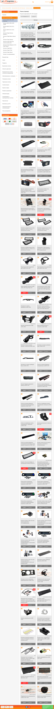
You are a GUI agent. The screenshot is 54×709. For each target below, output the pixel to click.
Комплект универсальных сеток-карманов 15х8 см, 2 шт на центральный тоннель (28, 229)
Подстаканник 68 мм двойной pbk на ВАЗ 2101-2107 (27, 267)
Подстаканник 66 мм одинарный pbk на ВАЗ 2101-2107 (44, 267)
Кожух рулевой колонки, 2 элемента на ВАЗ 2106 (43, 326)
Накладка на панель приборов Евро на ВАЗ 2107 (43, 345)
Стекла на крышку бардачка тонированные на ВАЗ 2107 (43, 365)
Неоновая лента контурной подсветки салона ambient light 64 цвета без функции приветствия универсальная (27, 659)
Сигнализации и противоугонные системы (7, 97)
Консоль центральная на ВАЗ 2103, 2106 (27, 326)
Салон (3, 60)
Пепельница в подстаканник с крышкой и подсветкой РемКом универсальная (44, 210)
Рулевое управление (6, 90)
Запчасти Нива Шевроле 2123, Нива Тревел (9, 45)
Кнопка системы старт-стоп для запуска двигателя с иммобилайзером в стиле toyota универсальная (44, 522)
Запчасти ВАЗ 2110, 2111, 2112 (8, 27)
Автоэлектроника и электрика (8, 76)
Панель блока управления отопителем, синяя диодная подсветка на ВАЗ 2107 (27, 483)
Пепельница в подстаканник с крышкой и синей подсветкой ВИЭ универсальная (43, 249)
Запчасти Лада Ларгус (8, 52)
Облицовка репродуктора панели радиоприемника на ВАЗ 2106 (44, 678)
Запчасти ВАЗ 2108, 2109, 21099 (8, 24)
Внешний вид (5, 57)
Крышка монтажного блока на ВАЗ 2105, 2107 (27, 677)
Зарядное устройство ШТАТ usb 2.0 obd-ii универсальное (27, 72)
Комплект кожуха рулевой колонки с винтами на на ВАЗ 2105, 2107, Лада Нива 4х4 (43, 307)
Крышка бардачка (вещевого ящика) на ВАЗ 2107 (27, 384)
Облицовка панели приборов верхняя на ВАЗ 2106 (43, 560)
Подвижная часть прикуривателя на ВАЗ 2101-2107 (28, 697)
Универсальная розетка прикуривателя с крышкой (26, 53)
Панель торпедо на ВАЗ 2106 (43, 32)
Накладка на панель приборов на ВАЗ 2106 (26, 306)
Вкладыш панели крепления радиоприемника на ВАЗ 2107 (27, 579)
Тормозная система (6, 82)
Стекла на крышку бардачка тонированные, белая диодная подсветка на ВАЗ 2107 (27, 405)
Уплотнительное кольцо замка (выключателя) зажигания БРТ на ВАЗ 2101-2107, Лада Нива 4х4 (43, 288)
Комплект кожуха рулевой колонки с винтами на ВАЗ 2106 (28, 345)
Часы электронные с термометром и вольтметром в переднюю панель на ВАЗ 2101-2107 (28, 112)
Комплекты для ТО (6, 103)
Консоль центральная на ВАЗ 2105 (27, 618)
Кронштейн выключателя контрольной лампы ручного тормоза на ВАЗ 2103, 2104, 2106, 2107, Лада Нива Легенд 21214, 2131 (43, 464)
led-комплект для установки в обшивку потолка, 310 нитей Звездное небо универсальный (44, 619)
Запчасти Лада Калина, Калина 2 (8, 33)
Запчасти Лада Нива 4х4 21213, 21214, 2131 (8, 42)
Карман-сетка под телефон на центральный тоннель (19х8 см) (27, 462)
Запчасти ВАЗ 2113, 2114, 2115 (8, 30)
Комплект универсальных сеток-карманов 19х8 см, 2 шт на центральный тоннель (44, 229)
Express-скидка (5, 87)
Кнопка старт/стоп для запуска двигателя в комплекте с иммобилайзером (44, 444)
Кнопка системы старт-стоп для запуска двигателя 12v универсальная (27, 522)
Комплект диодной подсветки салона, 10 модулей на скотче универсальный (27, 639)
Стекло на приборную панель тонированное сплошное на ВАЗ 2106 (44, 405)
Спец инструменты (6, 110)
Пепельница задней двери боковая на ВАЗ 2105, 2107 (27, 131)
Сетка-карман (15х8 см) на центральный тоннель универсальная (43, 190)
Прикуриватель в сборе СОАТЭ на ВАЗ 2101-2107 (43, 150)
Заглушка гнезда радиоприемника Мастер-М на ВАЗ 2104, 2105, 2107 (43, 600)
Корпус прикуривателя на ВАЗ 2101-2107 (43, 657)
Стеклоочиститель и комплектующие (6, 107)
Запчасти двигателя (6, 69)
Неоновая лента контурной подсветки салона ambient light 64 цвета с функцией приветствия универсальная (28, 600)
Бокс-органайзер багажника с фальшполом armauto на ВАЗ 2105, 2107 (27, 171)
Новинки (4, 14)
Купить (30, 39)
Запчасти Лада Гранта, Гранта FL (9, 37)
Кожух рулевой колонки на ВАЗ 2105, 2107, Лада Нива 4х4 (27, 287)
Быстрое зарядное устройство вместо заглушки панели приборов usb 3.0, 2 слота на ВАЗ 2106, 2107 (28, 190)
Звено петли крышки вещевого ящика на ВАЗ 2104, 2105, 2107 (27, 92)
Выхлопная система (6, 66)
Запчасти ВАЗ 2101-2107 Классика (8, 20)
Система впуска (5, 84)
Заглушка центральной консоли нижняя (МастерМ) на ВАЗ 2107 (44, 92)
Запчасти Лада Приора (8, 39)
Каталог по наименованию (9, 54)
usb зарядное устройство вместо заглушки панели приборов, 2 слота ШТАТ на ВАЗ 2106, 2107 (44, 171)
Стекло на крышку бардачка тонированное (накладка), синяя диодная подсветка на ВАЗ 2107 (28, 444)
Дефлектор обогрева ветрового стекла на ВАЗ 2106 (44, 697)
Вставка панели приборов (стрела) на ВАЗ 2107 (42, 72)
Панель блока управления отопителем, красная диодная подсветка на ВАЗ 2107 (43, 483)
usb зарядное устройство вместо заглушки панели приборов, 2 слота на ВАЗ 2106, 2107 (44, 131)
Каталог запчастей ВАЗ (7, 17)
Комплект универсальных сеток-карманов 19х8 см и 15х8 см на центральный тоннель (28, 249)
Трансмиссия (5, 100)
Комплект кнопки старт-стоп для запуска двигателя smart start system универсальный (44, 502)
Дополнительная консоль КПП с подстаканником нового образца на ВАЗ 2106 (28, 210)
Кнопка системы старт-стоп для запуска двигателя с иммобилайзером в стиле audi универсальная (27, 561)
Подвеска (4, 63)
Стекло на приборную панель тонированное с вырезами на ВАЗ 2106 (27, 424)
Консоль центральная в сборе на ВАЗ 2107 (44, 423)
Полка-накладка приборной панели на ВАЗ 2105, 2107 (27, 150)
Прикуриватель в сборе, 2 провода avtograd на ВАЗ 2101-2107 (44, 112)
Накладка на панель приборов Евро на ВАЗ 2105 (27, 365)
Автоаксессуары (5, 93)
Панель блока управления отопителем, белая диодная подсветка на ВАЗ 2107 (43, 541)
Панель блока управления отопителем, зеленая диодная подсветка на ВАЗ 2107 (27, 502)
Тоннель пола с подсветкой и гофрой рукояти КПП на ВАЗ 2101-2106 (43, 639)
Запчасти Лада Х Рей (7, 50)
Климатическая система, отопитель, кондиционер (7, 72)
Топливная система (6, 79)
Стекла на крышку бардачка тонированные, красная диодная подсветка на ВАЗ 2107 (44, 385)
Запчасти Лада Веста (7, 48)
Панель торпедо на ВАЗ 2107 (43, 52)
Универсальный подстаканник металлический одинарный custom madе (43, 580)
